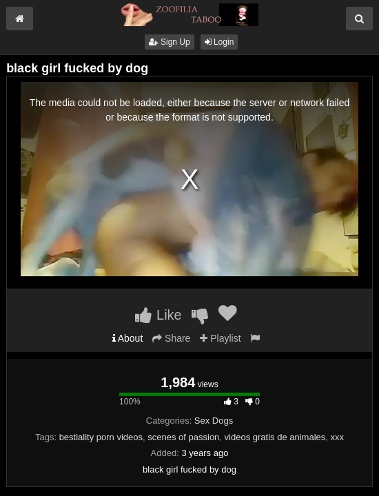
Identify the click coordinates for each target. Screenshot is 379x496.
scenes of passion (183, 437)
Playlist (220, 338)
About (127, 338)
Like (158, 314)
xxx (338, 437)
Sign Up (169, 42)
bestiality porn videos (101, 437)
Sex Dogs (213, 420)
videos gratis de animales (275, 437)
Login (219, 42)
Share (171, 338)
